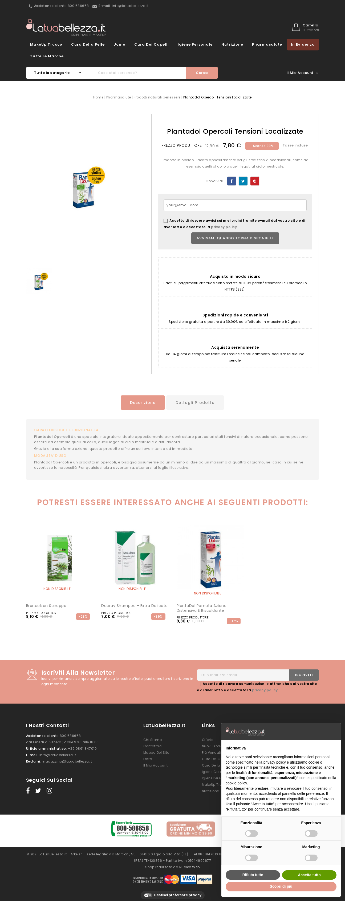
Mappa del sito (156, 751)
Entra (147, 758)
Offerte (207, 738)
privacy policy (224, 227)
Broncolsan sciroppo (46, 604)
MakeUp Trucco (46, 44)
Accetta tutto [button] (309, 875)
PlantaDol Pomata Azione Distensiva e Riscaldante (202, 607)
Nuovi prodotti (214, 745)
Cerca (202, 72)
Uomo (119, 44)
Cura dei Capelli (151, 44)
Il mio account (155, 764)
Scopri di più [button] (281, 886)
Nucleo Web (189, 862)
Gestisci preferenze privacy (172, 891)
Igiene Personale (195, 44)
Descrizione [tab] (139, 402)
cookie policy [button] (236, 783)
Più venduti (211, 751)
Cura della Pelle (88, 44)
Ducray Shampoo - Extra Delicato (134, 604)
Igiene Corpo (213, 770)
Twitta (243, 181)
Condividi (231, 181)
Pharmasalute (267, 44)
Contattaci (153, 745)
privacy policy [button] (274, 762)
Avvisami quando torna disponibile (235, 238)
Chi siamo (152, 738)
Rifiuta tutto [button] (252, 875)
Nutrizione (232, 44)
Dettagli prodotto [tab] (196, 402)
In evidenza (303, 44)
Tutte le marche (47, 56)
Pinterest (254, 181)
